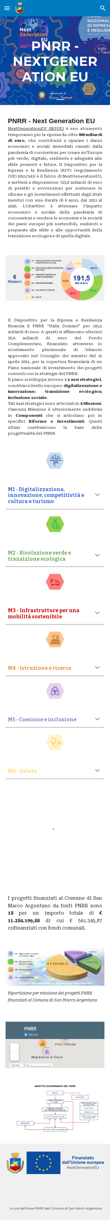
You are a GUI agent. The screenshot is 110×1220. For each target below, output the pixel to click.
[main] (55, 61)
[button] (7, 8)
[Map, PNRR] (55, 1045)
